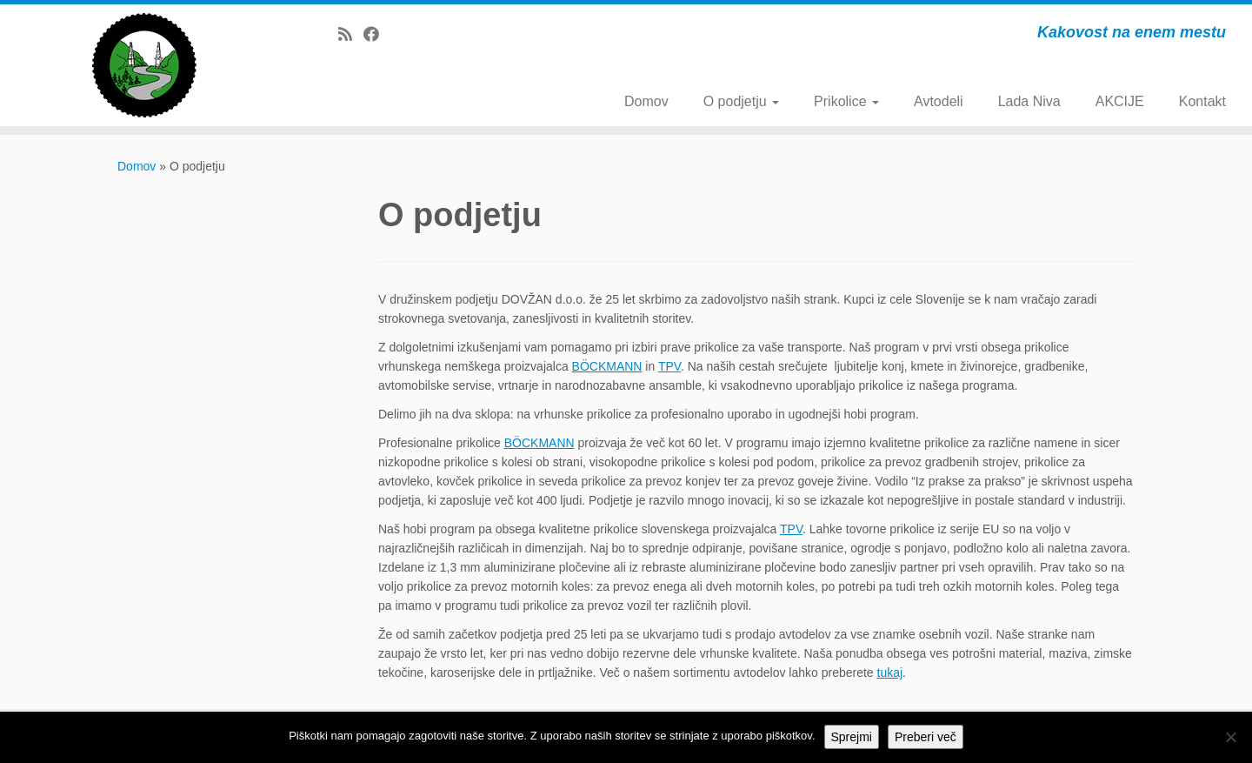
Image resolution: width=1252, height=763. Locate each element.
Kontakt (1202, 101)
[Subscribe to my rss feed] (350, 35)
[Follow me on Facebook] (376, 35)
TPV (669, 366)
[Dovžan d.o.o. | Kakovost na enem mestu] (144, 65)
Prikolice (846, 101)
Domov (646, 101)
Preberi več (925, 737)
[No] (1230, 737)
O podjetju (741, 101)
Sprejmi (851, 737)
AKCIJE (1120, 101)
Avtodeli (938, 101)
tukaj (890, 672)
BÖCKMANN (607, 366)
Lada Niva (1029, 101)
